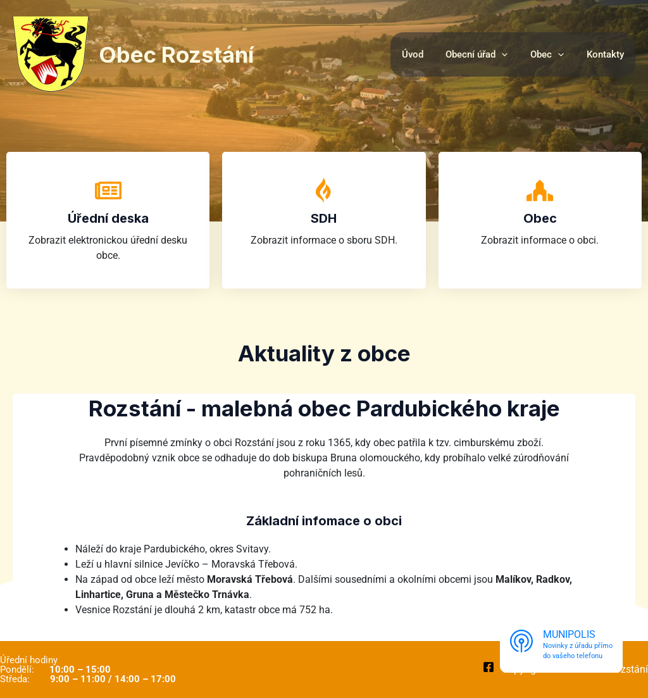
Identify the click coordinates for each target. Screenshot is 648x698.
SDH (324, 218)
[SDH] (324, 190)
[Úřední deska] (108, 190)
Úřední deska (108, 218)
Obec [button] (553, 54)
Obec (540, 218)
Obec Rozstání (176, 54)
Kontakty (607, 54)
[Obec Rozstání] (51, 53)
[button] (511, 54)
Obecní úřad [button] (486, 54)
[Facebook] (488, 667)
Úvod (425, 54)
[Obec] (539, 190)
